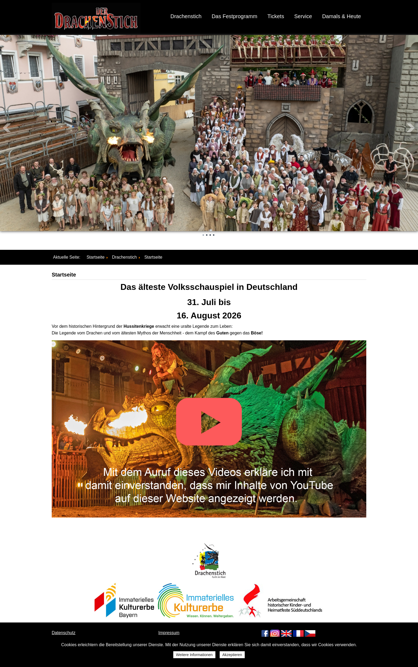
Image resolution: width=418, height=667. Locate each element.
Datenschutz (63, 632)
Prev (7, 127)
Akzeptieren (232, 655)
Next (411, 127)
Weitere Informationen (194, 655)
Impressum (168, 632)
